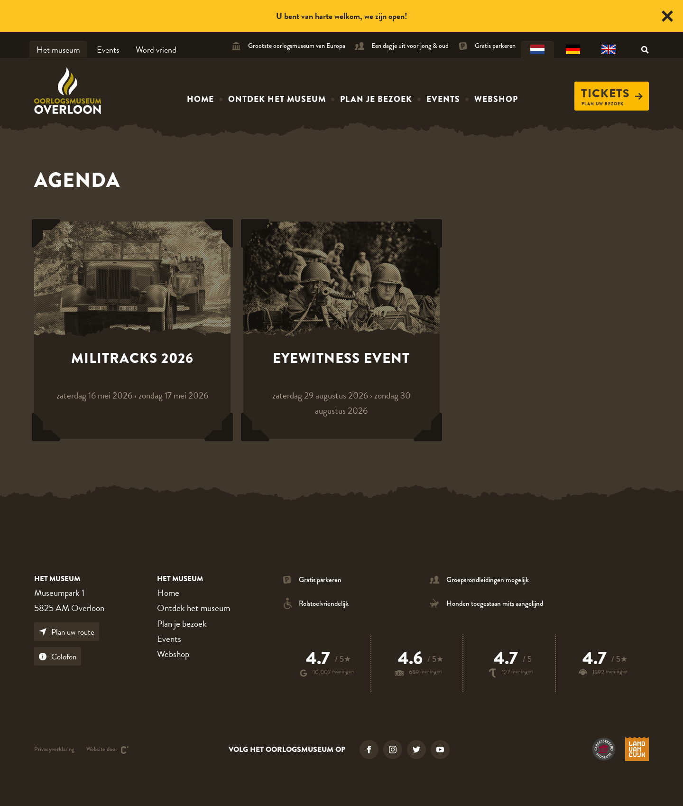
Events (108, 49)
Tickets (612, 93)
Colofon (57, 657)
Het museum (58, 49)
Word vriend (156, 49)
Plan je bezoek (376, 99)
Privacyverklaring (54, 749)
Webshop (496, 99)
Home (200, 99)
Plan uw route (66, 632)
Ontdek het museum (277, 99)
